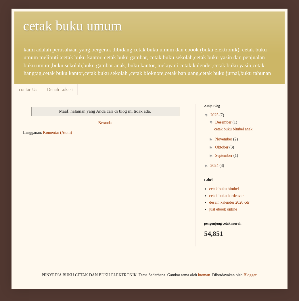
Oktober (222, 147)
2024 (215, 165)
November (224, 139)
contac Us (28, 89)
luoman (204, 275)
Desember (223, 122)
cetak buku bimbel (224, 189)
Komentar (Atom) (57, 132)
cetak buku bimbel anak (233, 129)
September (224, 155)
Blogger (250, 275)
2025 (215, 115)
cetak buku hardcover (226, 196)
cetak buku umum (72, 25)
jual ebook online (223, 209)
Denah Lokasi (60, 89)
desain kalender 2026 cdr (229, 202)
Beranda (105, 123)
